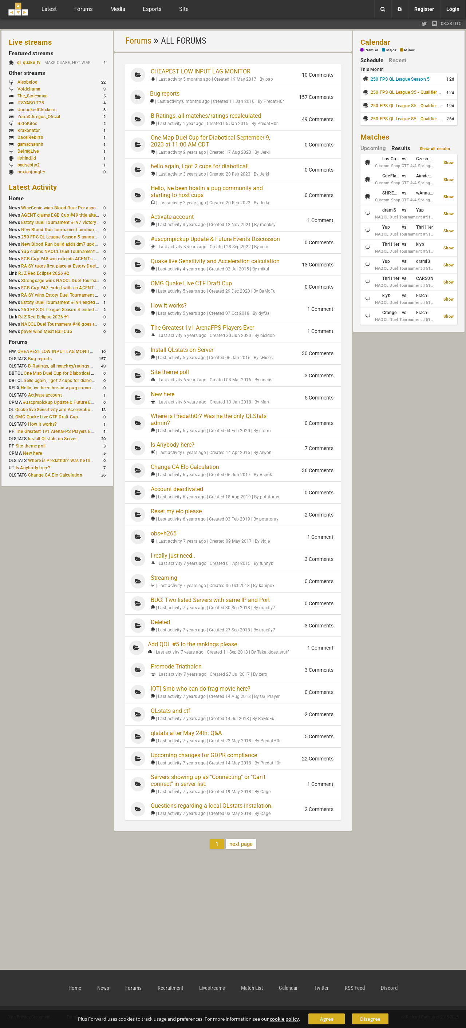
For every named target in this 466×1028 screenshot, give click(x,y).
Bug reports (40, 358)
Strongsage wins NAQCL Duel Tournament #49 (68, 280)
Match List (252, 988)
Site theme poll (31, 446)
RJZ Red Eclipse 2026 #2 (44, 273)
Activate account (45, 395)
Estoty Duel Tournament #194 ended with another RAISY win (82, 302)
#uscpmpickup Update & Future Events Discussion (74, 402)
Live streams (30, 42)
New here (32, 453)
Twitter (321, 988)
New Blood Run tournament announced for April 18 (73, 229)
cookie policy (284, 1019)
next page (241, 844)
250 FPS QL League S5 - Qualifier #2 (407, 105)
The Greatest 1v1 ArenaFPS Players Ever (56, 431)
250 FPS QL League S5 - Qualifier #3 (407, 118)
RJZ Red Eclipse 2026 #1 (44, 317)
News (103, 988)
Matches (375, 137)
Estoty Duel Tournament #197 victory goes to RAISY (73, 222)
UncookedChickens (36, 109)
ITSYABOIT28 (30, 102)
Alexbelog (27, 82)
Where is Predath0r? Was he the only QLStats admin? (81, 460)
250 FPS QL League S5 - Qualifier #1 (407, 92)
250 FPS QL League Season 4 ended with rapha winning (77, 309)
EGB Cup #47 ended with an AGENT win (61, 287)
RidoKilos (27, 123)
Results (401, 148)
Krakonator (28, 130)
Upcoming (373, 148)
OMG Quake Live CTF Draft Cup (46, 416)
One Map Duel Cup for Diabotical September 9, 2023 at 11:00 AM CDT (94, 373)
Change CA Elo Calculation (55, 475)
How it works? (42, 424)
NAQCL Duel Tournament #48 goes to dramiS (66, 324)
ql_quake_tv (29, 62)
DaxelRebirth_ (31, 137)
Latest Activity (33, 187)
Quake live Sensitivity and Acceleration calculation (65, 409)
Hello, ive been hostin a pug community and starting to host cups (87, 387)
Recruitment (170, 988)
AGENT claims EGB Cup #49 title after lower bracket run (77, 215)
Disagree (370, 1019)
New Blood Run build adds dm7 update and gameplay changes (84, 244)
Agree (326, 1019)
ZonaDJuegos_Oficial (38, 116)
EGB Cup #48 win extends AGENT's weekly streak (71, 258)
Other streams (27, 73)
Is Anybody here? (33, 467)
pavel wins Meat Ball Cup (46, 331)
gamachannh (30, 144)
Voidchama (28, 89)
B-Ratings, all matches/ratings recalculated (71, 366)
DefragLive (28, 151)
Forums (18, 342)
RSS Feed (355, 988)
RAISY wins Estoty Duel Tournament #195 (63, 295)
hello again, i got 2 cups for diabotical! (62, 380)
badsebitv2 (28, 165)
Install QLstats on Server (52, 438)
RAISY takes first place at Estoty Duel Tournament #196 (77, 266)
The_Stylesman (32, 96)
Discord (389, 988)
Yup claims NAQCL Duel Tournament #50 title (66, 251)
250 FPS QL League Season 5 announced (62, 237)
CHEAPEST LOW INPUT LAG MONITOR (56, 351)
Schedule (371, 60)
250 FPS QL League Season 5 (400, 79)
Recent (397, 60)
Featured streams (31, 53)
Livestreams (212, 988)
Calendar (375, 42)
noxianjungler (31, 171)
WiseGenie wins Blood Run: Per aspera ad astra (68, 207)
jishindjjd (26, 158)
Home (16, 198)
